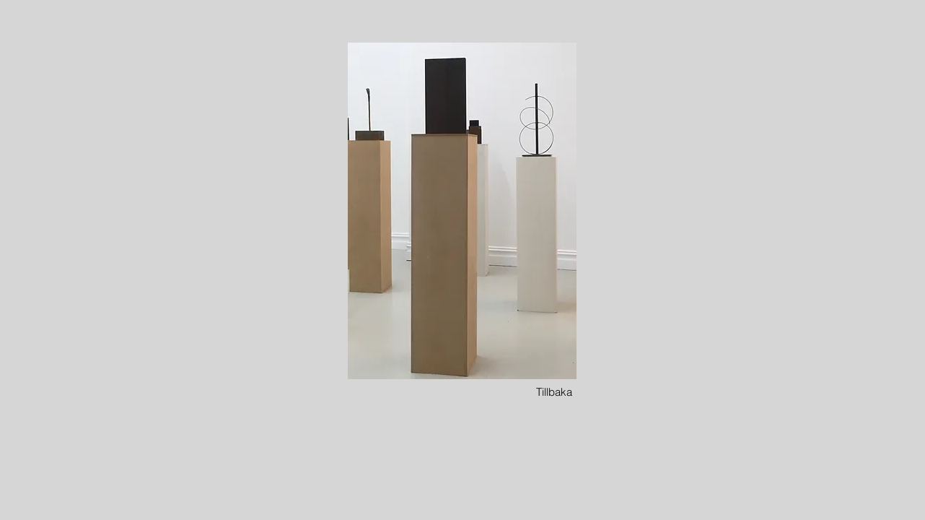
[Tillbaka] (554, 391)
